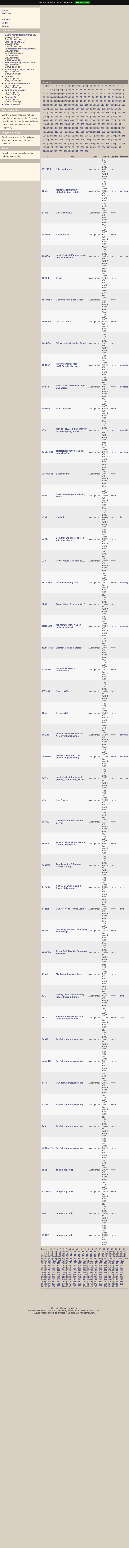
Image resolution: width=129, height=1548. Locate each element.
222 (103, 132)
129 (103, 109)
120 (56, 109)
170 (76, 120)
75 (97, 97)
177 (112, 120)
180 (46, 124)
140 (81, 112)
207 (107, 128)
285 (108, 147)
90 (77, 101)
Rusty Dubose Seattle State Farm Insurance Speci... (69, 1017)
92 (85, 101)
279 (77, 147)
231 (71, 136)
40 (117, 89)
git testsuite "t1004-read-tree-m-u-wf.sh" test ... (70, 452)
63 (48, 97)
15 (97, 86)
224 (114, 132)
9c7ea (45, 778)
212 (51, 132)
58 (109, 93)
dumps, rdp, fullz (64, 1170)
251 (93, 139)
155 (77, 116)
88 (68, 101)
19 (114, 86)
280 (82, 147)
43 (48, 93)
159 (98, 116)
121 (61, 109)
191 (103, 124)
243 (51, 139)
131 (114, 109)
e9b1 (44, 517)
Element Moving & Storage (69, 648)
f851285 (46, 691)
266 (92, 143)
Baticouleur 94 (63, 474)
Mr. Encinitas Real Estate (17, 83)
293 (71, 151)
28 (68, 89)
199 (65, 128)
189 (93, 124)
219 (88, 132)
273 (46, 147)
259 (55, 143)
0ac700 (45, 822)
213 (56, 132)
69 (73, 97)
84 (52, 101)
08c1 (44, 713)
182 (56, 124)
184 (67, 124)
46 (60, 93)
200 (71, 128)
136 (60, 112)
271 (118, 143)
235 (92, 136)
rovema (124, 191)
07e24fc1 (46, 169)
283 (98, 147)
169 (71, 120)
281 (88, 147)
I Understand (82, 2)
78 (109, 97)
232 (76, 136)
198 (60, 128)
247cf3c (46, 887)
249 (82, 139)
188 (88, 124)
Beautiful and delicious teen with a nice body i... (70, 539)
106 (65, 105)
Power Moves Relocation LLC (70, 561)
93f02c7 (46, 365)
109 (81, 105)
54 (93, 93)
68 (68, 97)
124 (77, 109)
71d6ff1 (46, 1235)
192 (108, 124)
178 (118, 120)
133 (45, 112)
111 (92, 105)
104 (55, 105)
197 (55, 128)
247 (72, 139)
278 (72, 147)
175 (102, 120)
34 (93, 89)
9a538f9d (46, 865)
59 (113, 93)
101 (123, 101)
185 (72, 124)
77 (105, 97)
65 (56, 97)
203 (86, 128)
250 (88, 139)
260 (60, 143)
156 (82, 116)
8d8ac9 (45, 843)
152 (61, 116)
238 (107, 136)
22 (44, 89)
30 (77, 89)
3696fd (45, 278)
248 (77, 139)
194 (119, 124)
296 (86, 151)
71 (81, 97)
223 (108, 132)
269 (107, 143)
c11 (44, 996)
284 (103, 147)
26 (60, 89)
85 (56, 101)
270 (112, 143)
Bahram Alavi (62, 234)
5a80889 (46, 234)
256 (119, 139)
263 (76, 143)
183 (61, 124)
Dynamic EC (62, 713)
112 (97, 105)
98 (109, 101)
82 (44, 101)
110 (86, 105)
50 (77, 93)
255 (114, 139)
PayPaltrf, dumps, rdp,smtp (69, 1039)
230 (65, 136)
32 (85, 89)
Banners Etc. (11, 97)
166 (55, 120)
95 (97, 101)
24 (52, 89)
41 (121, 89)
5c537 (45, 1039)
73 (89, 97)
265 (86, 143)
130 (108, 109)
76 (101, 97)
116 (118, 105)
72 (85, 97)
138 (71, 112)
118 (46, 109)
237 (102, 136)
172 (86, 120)
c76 (44, 430)
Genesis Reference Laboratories (65, 669)
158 (93, 116)
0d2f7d (45, 387)
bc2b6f (45, 909)
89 (73, 101)
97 (105, 101)
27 (64, 89)
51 (81, 93)
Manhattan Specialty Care (69, 974)
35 (97, 89)
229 (60, 136)
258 (50, 143)
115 (112, 105)
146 (112, 112)
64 (52, 97)
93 (89, 101)
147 (118, 112)
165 (50, 120)
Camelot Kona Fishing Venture (71, 909)
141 (86, 112)
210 (123, 128)
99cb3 (45, 930)
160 (103, 116)
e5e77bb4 (47, 300)
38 (109, 89)
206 (102, 128)
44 (52, 93)
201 (76, 128)
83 (48, 101)
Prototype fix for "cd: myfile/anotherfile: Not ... (68, 365)
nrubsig (124, 365)
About (5, 148)
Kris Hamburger (64, 169)
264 (81, 143)
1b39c (45, 604)
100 (118, 101)
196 (50, 128)
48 (68, 93)
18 (110, 86)
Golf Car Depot (63, 321)
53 (89, 93)
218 (82, 132)
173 (92, 120)
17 (106, 86)
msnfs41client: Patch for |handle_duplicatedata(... (68, 756)
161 (108, 116)
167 (60, 120)
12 (85, 86)
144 (102, 112)
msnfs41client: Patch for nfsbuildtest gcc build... (68, 191)
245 (61, 139)
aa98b (45, 539)
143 (97, 112)
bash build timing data (67, 582)
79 (113, 97)
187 (82, 124)
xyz (122, 887)
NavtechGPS (62, 691)
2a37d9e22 (47, 474)
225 (119, 132)
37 (105, 89)
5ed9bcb (46, 321)
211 (46, 132)
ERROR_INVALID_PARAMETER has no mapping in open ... (71, 430)
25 (56, 89)
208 (112, 128)
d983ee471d (48, 1148)
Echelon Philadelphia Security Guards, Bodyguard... (71, 843)
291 (60, 151)
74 (93, 97)
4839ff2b (46, 952)
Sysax (59, 278)
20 (118, 86)
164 (45, 120)
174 (97, 120)
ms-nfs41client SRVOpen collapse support (68, 626)
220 (93, 132)
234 (86, 136)
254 (108, 139)
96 (101, 101)
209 (118, 128)
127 (93, 109)
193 (114, 124)
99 (113, 101)
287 (119, 147)
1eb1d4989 (47, 452)
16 (102, 86)
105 (60, 105)
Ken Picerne (62, 800)
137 (65, 112)
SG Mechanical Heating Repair (71, 343)
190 (98, 124)
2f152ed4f (47, 626)
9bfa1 (45, 191)
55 (97, 93)
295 (81, 151)
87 (64, 101)
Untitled (60, 517)
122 (67, 109)
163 (119, 116)
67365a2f (46, 1191)
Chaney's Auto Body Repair (69, 300)
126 (88, 109)
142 (92, 112)
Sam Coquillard (63, 408)
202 (81, 128)
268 (102, 143)
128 (98, 109)
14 (93, 86)
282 (93, 147)
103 (50, 105)
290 (55, 151)
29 (73, 89)
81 (121, 97)
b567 (44, 495)
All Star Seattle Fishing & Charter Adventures (68, 887)
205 (97, 128)
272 (123, 143)
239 (112, 136)
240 (118, 136)
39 (113, 89)
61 (121, 93)
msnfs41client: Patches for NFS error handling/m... (69, 734)
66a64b (45, 735)
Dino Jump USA (64, 213)
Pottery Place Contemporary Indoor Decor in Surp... (70, 995)
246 (67, 139)
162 (114, 116)
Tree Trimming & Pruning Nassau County (68, 865)
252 (98, 139)
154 (72, 116)
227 (50, 136)
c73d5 (45, 1104)
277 (67, 147)
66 (60, 97)
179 (123, 120)
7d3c (44, 1126)
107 (71, 105)
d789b (45, 213)
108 (76, 105)
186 (77, 124)
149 (46, 116)
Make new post (12, 104)
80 (117, 97)
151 (56, 116)
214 (61, 132)
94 (93, 101)
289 (50, 151)
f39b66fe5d (47, 648)
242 (46, 139)
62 (44, 97)
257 (45, 143)
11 (81, 86)
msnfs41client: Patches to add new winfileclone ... (71, 256)
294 (76, 151)
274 (51, 147)
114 (107, 105)
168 (65, 120)
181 (51, 124)
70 (77, 97)
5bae (44, 1170)
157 (88, 116)
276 (61, 147)
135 (55, 112)
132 (119, 109)
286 (114, 147)
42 (44, 93)
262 (71, 143)
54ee (44, 1083)
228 (55, 136)
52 (85, 93)
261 (65, 143)
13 (89, 86)
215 (67, 132)
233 (81, 136)
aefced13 (46, 1061)
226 (45, 136)
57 (105, 93)
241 (123, 136)
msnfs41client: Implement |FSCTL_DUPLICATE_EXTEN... (71, 778)
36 (101, 89)
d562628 (46, 408)
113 (102, 105)
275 (56, 147)
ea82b (45, 1213)
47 (64, 93)
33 (89, 89)
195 (45, 128)
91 (81, 101)
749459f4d (47, 756)
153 (67, 116)
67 (64, 97)
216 (72, 132)
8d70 (44, 1017)
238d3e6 (46, 256)
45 (56, 93)
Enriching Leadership (15, 90)
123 (72, 109)
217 (77, 132)
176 (107, 120)
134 (50, 112)
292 (65, 151)
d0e (44, 800)
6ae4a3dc (47, 343)
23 (48, 89)
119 (51, 109)
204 (92, 128)
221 (98, 132)
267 (97, 143)
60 (117, 93)
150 (51, 116)
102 (45, 105)
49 (73, 93)
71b (44, 561)
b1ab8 (45, 974)
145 (107, 112)
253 (103, 139)
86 (60, 101)
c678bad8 (47, 582)
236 (97, 136)
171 (81, 120)
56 (101, 93)
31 (81, 89)
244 (56, 139)
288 (45, 151)
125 (82, 109)
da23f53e (46, 669)
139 (76, 112)
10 (77, 86)
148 (123, 112)
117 (123, 105)
